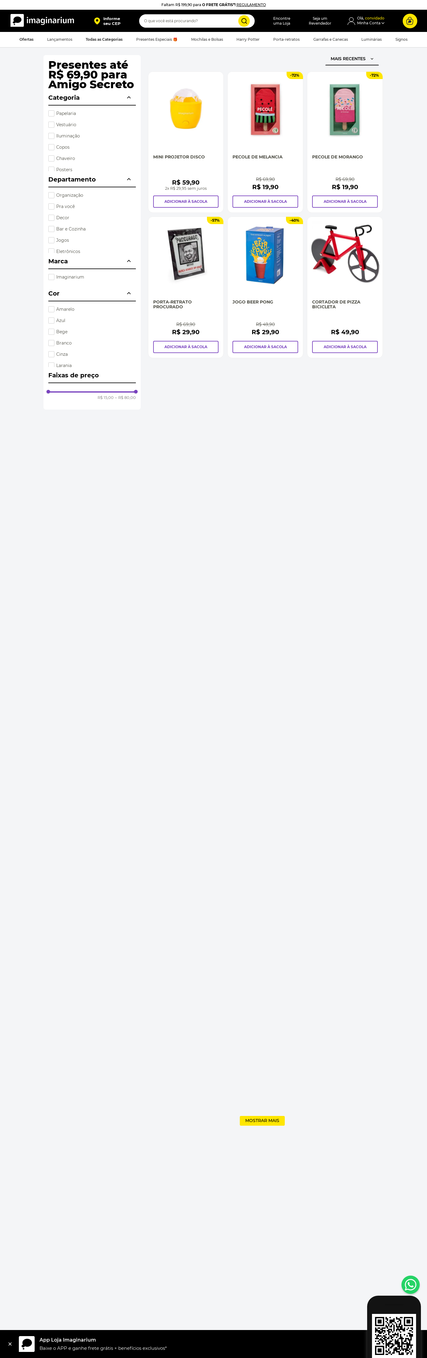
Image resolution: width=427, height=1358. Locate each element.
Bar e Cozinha (71, 229)
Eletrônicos (68, 251)
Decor (62, 217)
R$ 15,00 (106, 397)
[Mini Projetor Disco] (186, 142)
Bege (61, 331)
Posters (64, 169)
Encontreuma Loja (281, 21)
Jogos (62, 240)
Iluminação (68, 136)
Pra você (65, 206)
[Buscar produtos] (244, 21)
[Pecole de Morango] (345, 142)
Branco (64, 343)
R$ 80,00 (125, 397)
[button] (107, 21)
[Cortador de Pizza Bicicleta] (345, 287)
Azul (60, 320)
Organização (69, 195)
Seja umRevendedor (320, 21)
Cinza (62, 354)
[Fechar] (10, 1344)
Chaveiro (65, 158)
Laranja (64, 365)
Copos (63, 147)
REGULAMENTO (251, 4)
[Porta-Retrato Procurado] (186, 287)
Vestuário (66, 124)
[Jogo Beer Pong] (265, 287)
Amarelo (65, 309)
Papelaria (66, 113)
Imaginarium (70, 277)
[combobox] (197, 21)
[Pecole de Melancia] (265, 142)
